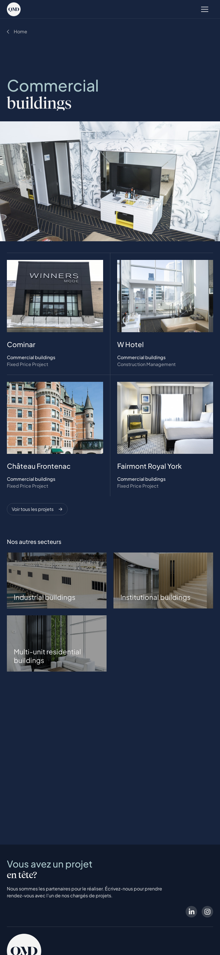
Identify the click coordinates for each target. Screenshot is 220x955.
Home (20, 32)
